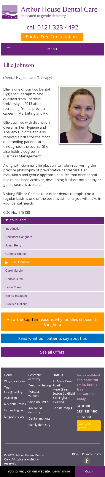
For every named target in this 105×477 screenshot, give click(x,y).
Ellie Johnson (20, 262)
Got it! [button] (89, 471)
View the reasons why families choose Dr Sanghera (52, 322)
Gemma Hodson (16, 253)
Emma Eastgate (16, 295)
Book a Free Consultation (51, 37)
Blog (75, 454)
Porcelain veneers (34, 393)
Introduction (13, 228)
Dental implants (39, 418)
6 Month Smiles (15, 404)
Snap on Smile (38, 402)
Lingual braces (14, 416)
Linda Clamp (13, 287)
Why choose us (14, 381)
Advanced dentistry (35, 410)
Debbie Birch (14, 279)
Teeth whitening (39, 385)
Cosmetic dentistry (34, 377)
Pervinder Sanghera (18, 237)
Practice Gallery (16, 304)
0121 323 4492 (57, 27)
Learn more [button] (61, 471)
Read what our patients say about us (52, 338)
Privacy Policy (91, 454)
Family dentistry (39, 425)
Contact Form (84, 425)
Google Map (62, 408)
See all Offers (52, 352)
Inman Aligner (13, 410)
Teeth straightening (13, 389)
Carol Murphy (14, 270)
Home (8, 375)
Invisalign (10, 398)
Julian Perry (13, 245)
